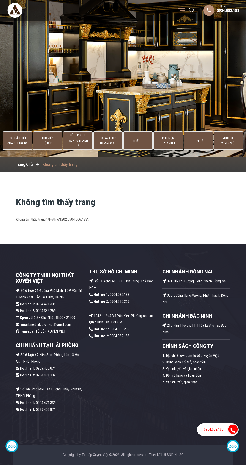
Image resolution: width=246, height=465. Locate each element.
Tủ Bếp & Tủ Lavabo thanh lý (77, 141)
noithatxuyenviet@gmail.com (43, 324)
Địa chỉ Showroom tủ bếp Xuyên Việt (192, 356)
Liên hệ (200, 141)
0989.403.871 (36, 368)
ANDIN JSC (175, 455)
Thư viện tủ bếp (46, 141)
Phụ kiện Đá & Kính (169, 141)
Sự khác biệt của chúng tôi (15, 141)
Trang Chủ (24, 164)
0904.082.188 (228, 10)
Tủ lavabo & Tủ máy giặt (107, 141)
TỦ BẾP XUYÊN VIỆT (41, 331)
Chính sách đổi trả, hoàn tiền (186, 362)
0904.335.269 (46, 311)
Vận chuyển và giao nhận (183, 369)
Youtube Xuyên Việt (231, 141)
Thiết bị (138, 141)
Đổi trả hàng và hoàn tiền (183, 375)
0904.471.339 (36, 304)
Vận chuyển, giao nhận (181, 382)
